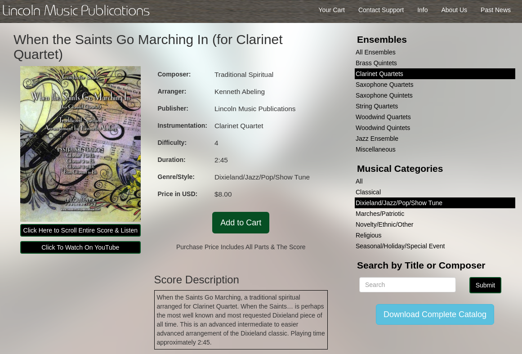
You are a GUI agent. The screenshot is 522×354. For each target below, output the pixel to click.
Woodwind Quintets (383, 127)
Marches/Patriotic (380, 213)
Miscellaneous (376, 149)
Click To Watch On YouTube (80, 247)
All (359, 181)
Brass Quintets (376, 63)
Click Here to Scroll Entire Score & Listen (80, 230)
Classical (368, 192)
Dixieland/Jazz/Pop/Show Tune (399, 202)
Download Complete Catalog (435, 314)
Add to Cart (240, 222)
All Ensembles (376, 52)
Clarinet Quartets (379, 73)
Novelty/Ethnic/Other (384, 224)
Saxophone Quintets (384, 95)
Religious (369, 235)
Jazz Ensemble (377, 138)
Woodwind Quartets (383, 117)
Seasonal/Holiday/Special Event (400, 246)
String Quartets (377, 106)
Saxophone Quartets (384, 84)
